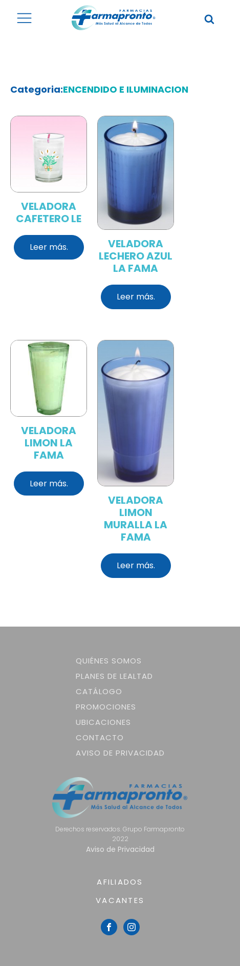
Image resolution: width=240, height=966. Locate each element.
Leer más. (49, 247)
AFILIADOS (120, 881)
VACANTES (120, 900)
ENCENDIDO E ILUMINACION (125, 89)
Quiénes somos (109, 660)
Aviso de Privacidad (120, 752)
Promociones (106, 706)
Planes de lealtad (114, 676)
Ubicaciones (103, 722)
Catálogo (99, 691)
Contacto (100, 737)
